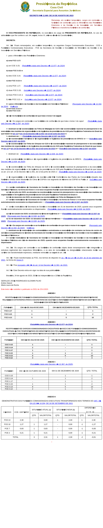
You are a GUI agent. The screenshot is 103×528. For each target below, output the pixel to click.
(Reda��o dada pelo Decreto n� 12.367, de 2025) (44, 136)
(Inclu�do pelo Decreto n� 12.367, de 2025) (77, 149)
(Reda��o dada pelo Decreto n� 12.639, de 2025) (42, 154)
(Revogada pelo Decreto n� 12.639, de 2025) (26, 216)
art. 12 (15, 134)
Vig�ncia (14, 106)
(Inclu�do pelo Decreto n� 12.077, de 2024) (42, 90)
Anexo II (19, 260)
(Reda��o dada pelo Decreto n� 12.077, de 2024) (43, 66)
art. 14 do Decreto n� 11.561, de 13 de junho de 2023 (42, 134)
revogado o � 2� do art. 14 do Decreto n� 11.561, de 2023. (42, 265)
